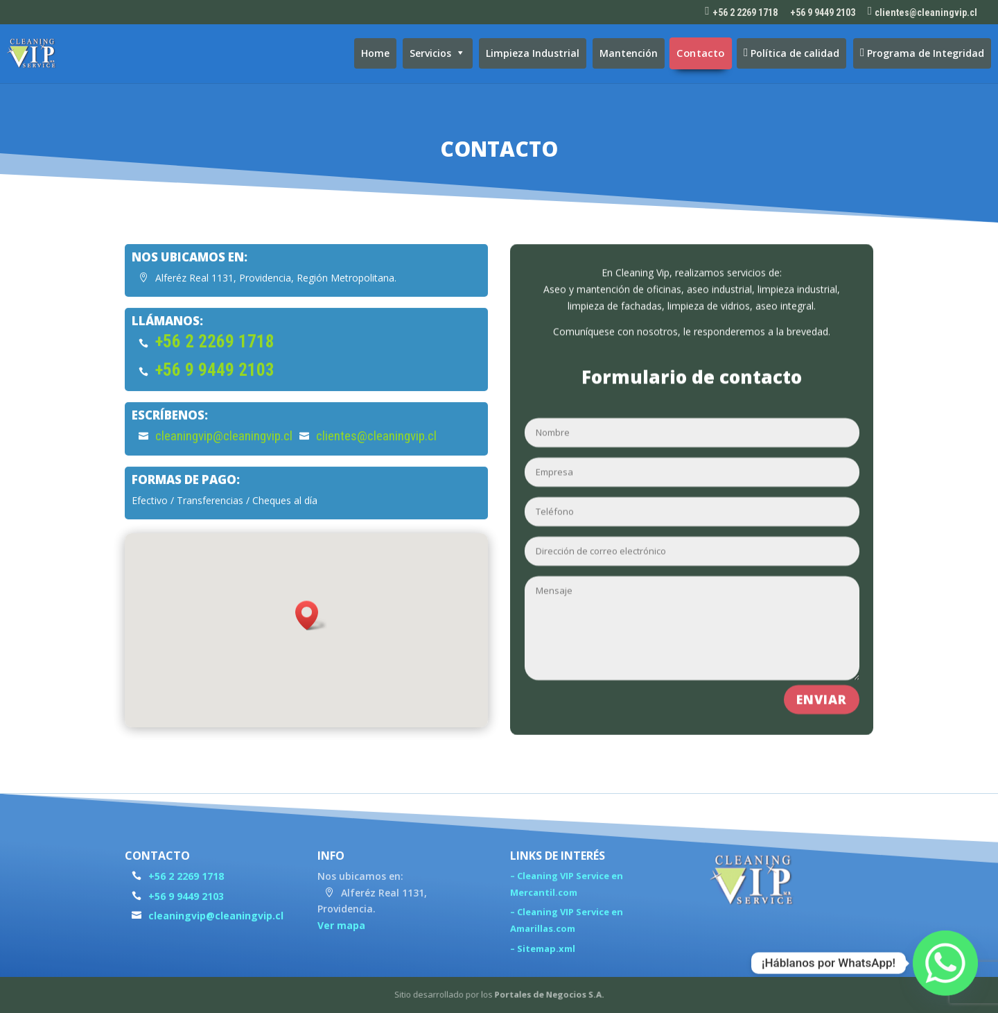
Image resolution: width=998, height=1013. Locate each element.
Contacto (701, 53)
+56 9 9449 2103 (822, 13)
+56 (214, 384)
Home (375, 53)
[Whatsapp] (945, 963)
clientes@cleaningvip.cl (376, 450)
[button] (311, 629)
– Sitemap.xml (542, 955)
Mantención (628, 53)
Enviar (821, 686)
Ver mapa (341, 932)
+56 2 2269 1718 (214, 356)
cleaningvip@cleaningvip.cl (223, 450)
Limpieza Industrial (532, 53)
